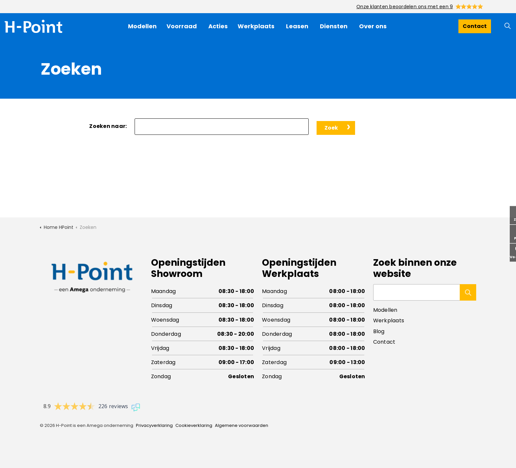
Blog (379, 331)
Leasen (297, 26)
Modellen (142, 26)
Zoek (331, 128)
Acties (218, 26)
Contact (475, 26)
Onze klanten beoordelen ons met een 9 (404, 6)
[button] (468, 292)
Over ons (373, 26)
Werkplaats (256, 26)
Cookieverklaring (193, 425)
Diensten (334, 26)
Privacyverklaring (154, 425)
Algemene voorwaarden (241, 425)
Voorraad (182, 26)
